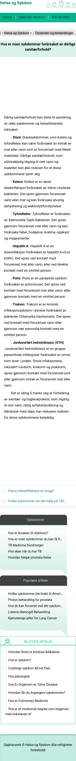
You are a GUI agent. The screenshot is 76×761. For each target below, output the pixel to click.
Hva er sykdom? (19, 660)
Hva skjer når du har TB (25, 551)
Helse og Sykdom (16, 33)
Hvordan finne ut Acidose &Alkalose (34, 652)
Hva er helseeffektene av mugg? (31, 491)
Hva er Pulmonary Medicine (28, 701)
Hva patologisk (19, 676)
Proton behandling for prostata (30, 600)
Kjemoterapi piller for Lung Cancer (32, 618)
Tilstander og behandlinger (54, 33)
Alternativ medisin (32, 17)
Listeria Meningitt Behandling (29, 612)
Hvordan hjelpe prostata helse (29, 557)
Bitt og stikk (61, 17)
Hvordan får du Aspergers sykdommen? (36, 693)
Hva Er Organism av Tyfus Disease (33, 684)
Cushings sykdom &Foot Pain (29, 668)
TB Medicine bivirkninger (26, 545)
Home (7, 17)
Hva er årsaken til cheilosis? (28, 533)
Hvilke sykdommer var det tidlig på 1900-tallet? (41, 501)
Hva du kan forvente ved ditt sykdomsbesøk (39, 606)
